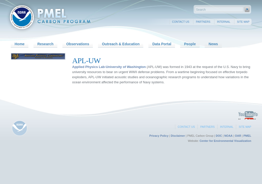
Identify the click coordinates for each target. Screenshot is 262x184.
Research (45, 44)
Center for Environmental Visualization (225, 140)
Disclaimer (178, 135)
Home (20, 44)
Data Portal (161, 44)
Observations (77, 44)
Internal (223, 21)
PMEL (247, 135)
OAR (238, 135)
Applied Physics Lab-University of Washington (109, 67)
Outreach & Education (120, 44)
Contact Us (180, 21)
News (213, 44)
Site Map (243, 21)
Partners (203, 21)
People (190, 44)
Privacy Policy (159, 135)
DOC (219, 135)
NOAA (228, 135)
